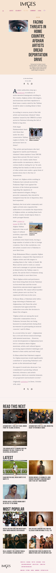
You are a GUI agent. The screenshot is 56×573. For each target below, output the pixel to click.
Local (39, 10)
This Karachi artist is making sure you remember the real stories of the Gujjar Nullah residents (14, 450)
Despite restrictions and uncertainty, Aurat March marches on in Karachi (14, 530)
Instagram (38, 562)
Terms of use (42, 564)
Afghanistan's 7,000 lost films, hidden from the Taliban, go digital (15, 427)
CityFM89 (28, 570)
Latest (11, 10)
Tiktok (43, 562)
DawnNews (37, 570)
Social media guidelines (26, 564)
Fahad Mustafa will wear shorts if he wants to (14, 478)
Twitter (33, 562)
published (24, 381)
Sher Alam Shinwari (29, 78)
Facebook (28, 562)
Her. (44, 10)
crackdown (21, 93)
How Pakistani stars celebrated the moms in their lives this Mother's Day (40, 552)
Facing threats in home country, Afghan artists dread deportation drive (38, 40)
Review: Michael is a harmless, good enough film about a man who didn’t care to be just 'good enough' (40, 479)
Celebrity (18, 10)
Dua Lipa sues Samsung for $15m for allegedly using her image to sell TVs (40, 530)
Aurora (32, 570)
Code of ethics (35, 564)
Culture (25, 10)
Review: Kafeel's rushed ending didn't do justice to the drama (14, 502)
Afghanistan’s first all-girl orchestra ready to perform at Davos (41, 427)
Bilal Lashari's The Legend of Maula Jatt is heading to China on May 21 (14, 552)
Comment (33, 10)
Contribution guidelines (26, 566)
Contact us (22, 562)
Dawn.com (22, 570)
